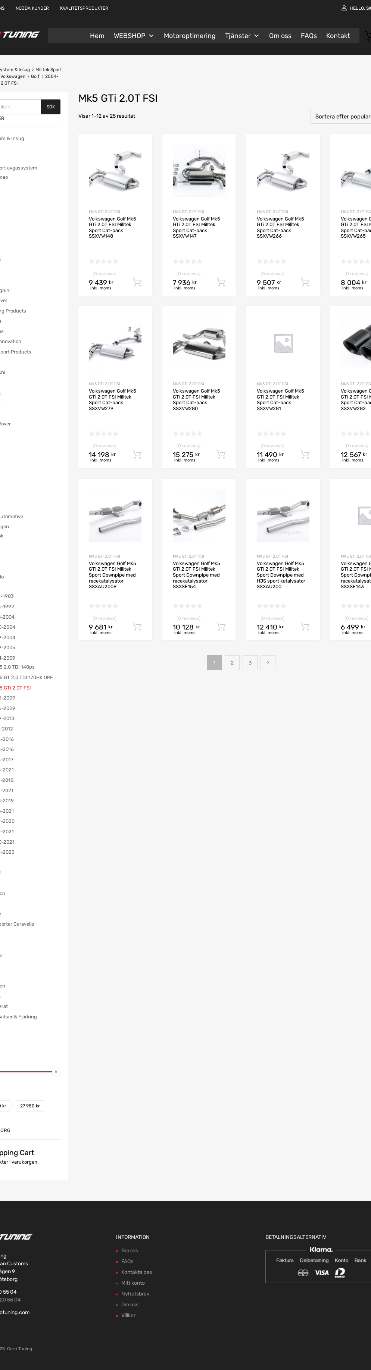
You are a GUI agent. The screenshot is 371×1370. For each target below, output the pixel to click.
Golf (35, 76)
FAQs (309, 36)
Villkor (128, 1315)
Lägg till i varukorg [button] (136, 282)
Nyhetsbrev (135, 1294)
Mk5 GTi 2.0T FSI (104, 211)
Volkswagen (12, 76)
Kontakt (338, 36)
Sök (51, 107)
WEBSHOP (134, 36)
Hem (97, 36)
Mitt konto (133, 1283)
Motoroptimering (190, 36)
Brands (129, 1250)
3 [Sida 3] (250, 663)
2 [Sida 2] (232, 663)
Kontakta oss (136, 1272)
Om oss (280, 36)
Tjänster (242, 36)
